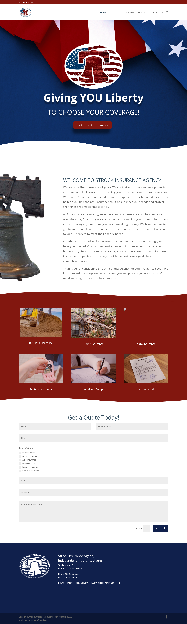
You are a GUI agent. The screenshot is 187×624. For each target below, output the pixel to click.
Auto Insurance (146, 344)
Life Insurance (27, 452)
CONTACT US (156, 12)
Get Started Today (95, 124)
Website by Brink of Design (33, 620)
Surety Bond (146, 389)
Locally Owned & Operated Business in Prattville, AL (45, 616)
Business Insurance (41, 343)
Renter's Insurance (41, 389)
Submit (160, 528)
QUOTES (114, 12)
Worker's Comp (93, 389)
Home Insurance (93, 344)
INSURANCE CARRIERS (135, 12)
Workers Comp (27, 463)
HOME (103, 12)
